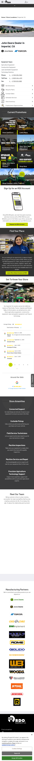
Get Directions (10, 85)
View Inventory (10, 101)
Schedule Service (11, 97)
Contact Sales (10, 93)
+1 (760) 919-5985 (17, 81)
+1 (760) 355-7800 (17, 75)
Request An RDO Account (17, 224)
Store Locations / (12, 17)
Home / (3, 17)
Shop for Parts (10, 89)
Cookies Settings (17, 748)
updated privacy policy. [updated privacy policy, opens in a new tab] (8, 745)
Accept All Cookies (17, 758)
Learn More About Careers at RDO (17, 273)
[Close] (32, 735)
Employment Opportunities (14, 105)
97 (20, 327)
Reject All (17, 753)
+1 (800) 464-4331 (17, 78)
